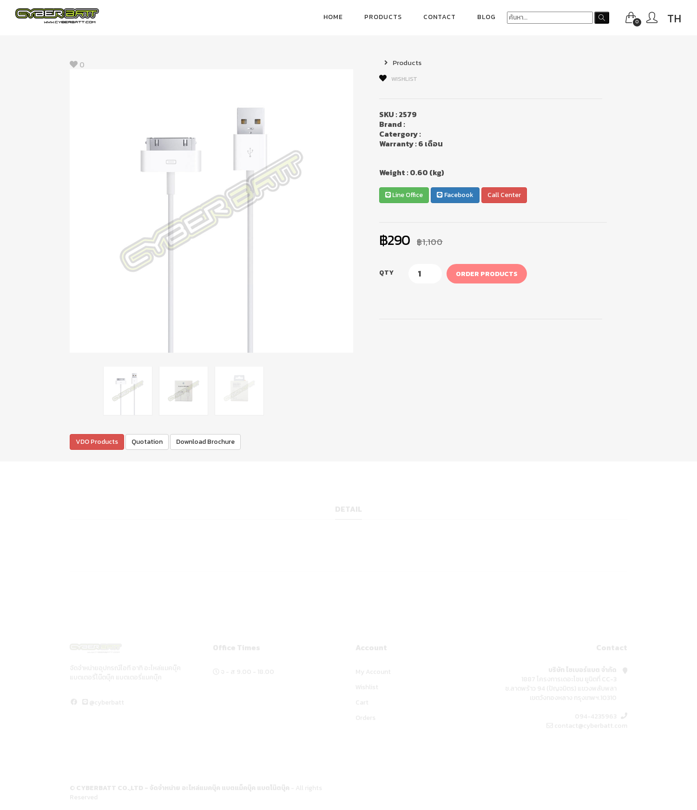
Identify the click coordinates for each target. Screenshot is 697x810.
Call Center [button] (504, 195)
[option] (211, 211)
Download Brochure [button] (205, 442)
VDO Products (97, 442)
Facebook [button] (455, 195)
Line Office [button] (404, 195)
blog (486, 17)
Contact (439, 17)
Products (383, 17)
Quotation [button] (147, 442)
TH (674, 18)
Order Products (487, 274)
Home (333, 17)
